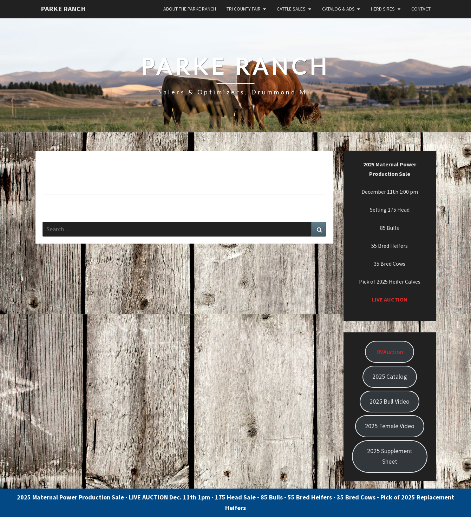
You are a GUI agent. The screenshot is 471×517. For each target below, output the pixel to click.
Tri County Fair (244, 9)
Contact (421, 9)
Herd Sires (383, 9)
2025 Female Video (389, 426)
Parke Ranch (63, 8)
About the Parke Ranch (189, 9)
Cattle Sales (291, 9)
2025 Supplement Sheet (389, 456)
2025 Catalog (389, 376)
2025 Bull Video (389, 401)
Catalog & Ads (338, 9)
